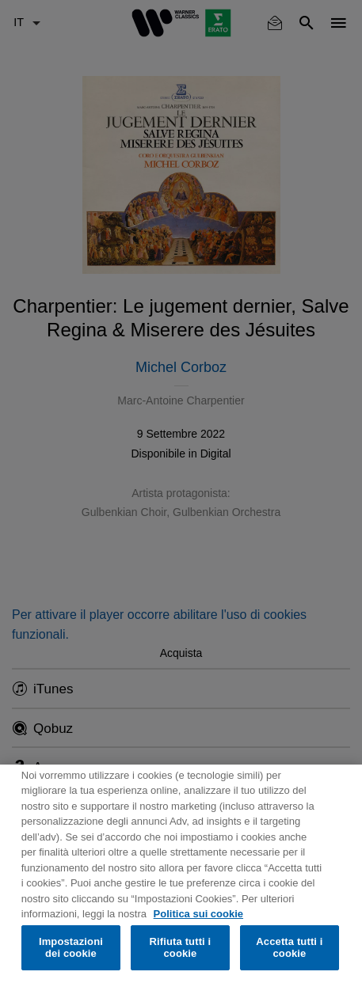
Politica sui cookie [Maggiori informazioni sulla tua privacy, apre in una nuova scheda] (198, 914)
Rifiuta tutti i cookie (180, 948)
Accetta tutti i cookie (289, 948)
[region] (181, 874)
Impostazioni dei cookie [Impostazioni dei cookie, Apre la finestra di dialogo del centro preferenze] (71, 948)
